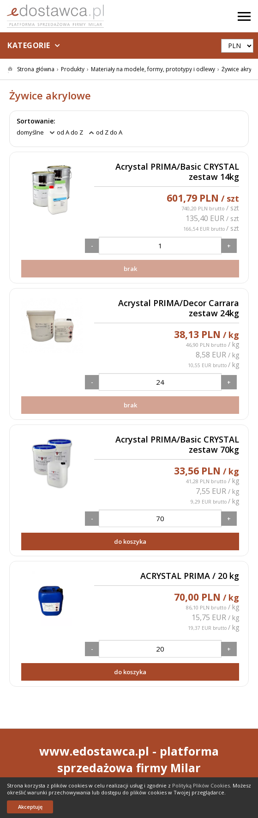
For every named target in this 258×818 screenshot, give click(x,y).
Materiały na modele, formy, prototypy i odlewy (153, 69)
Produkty (72, 69)
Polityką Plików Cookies (201, 785)
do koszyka (130, 541)
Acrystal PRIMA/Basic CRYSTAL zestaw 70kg (177, 444)
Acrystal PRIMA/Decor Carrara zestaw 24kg (178, 308)
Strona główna (35, 69)
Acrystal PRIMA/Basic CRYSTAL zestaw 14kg (177, 171)
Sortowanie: (36, 121)
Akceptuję (30, 806)
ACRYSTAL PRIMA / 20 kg (189, 576)
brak (130, 268)
